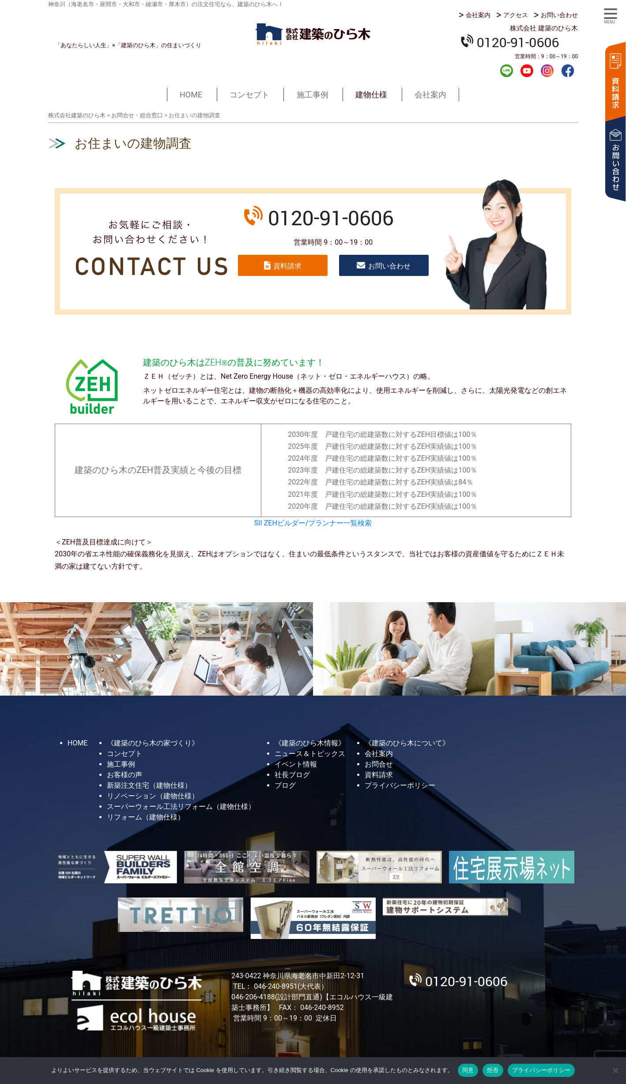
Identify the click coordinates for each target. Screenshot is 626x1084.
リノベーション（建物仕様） (153, 796)
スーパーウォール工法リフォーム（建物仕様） (181, 806)
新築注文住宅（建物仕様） (149, 785)
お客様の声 (124, 775)
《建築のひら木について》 (407, 743)
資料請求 (615, 80)
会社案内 (478, 15)
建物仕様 (371, 94)
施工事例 (312, 94)
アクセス (515, 15)
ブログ (285, 785)
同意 (468, 1070)
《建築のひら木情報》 (310, 743)
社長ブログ (292, 775)
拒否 (493, 1070)
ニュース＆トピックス (310, 753)
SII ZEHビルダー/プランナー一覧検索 (313, 523)
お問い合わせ (559, 15)
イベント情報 (296, 764)
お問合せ (379, 764)
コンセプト (249, 94)
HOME (191, 94)
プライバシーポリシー (400, 785)
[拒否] (615, 1070)
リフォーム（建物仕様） (146, 817)
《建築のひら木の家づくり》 (153, 743)
